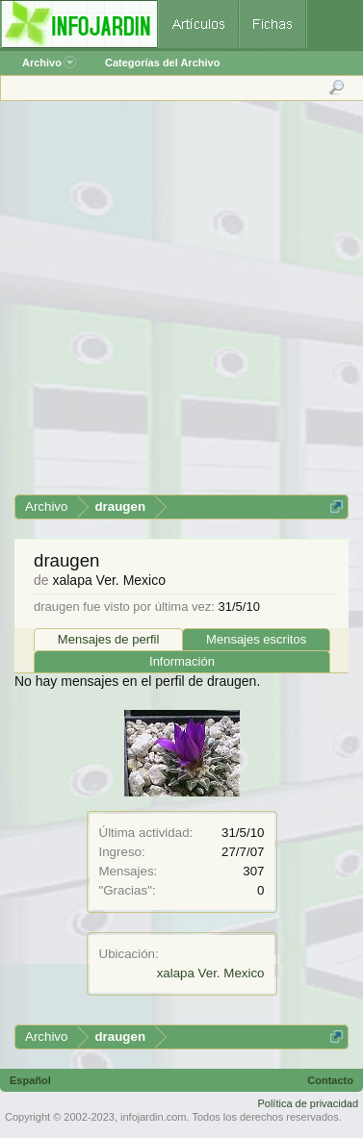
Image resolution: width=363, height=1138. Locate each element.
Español (30, 1080)
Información (182, 661)
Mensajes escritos (256, 639)
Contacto (330, 1080)
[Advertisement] (180, 304)
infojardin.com (153, 1117)
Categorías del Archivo (162, 62)
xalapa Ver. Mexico (211, 973)
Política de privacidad (307, 1103)
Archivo (49, 62)
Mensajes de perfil (109, 639)
